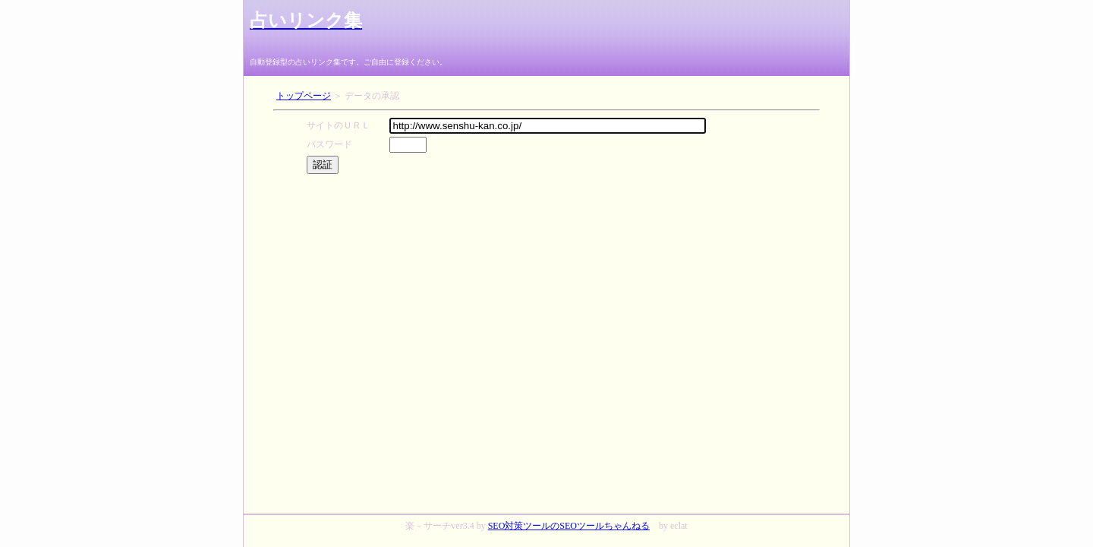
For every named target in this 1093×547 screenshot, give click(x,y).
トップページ (303, 95)
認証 (322, 164)
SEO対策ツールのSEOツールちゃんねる (569, 525)
